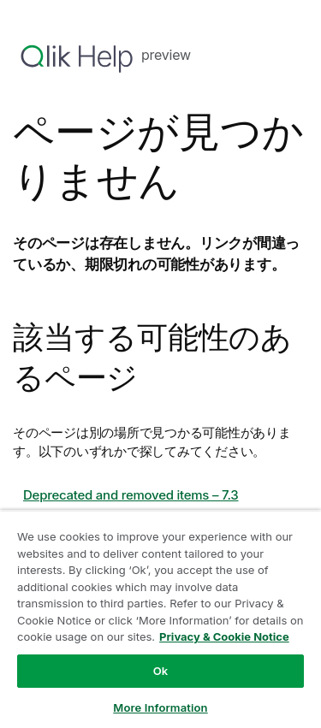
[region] (160, 619)
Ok (161, 671)
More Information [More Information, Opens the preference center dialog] (160, 707)
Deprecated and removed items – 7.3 (130, 495)
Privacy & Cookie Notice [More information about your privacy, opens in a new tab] (224, 636)
